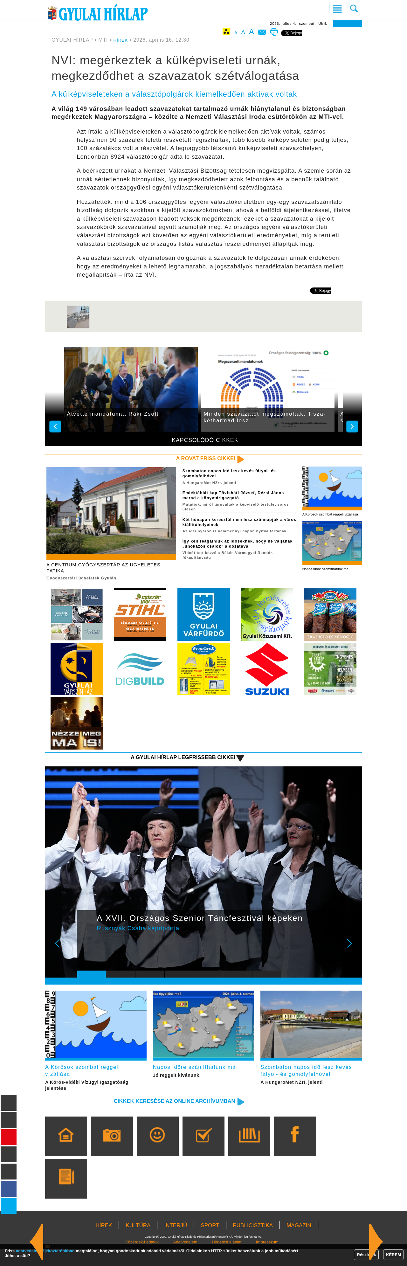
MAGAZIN (298, 1242)
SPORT (210, 1242)
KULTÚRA (138, 1242)
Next (353, 955)
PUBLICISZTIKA (253, 1242)
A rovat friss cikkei (198, 459)
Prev (86, 955)
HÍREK (122, 40)
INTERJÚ (175, 1242)
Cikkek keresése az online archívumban (159, 1117)
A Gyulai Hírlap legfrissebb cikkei (169, 764)
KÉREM (393, 1254)
